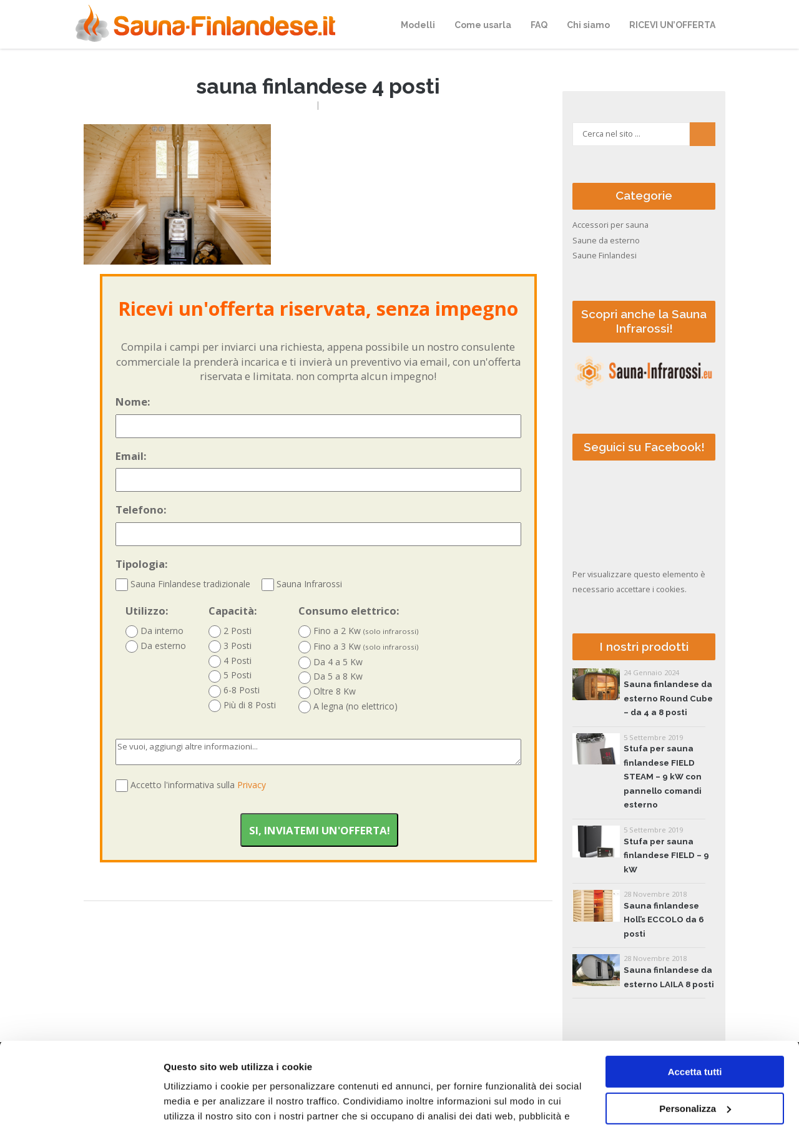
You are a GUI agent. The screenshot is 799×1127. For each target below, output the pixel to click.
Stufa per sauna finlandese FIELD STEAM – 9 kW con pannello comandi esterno (663, 776)
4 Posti (230, 661)
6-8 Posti (234, 690)
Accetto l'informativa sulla (198, 785)
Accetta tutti (695, 993)
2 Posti (230, 631)
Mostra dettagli (197, 1102)
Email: (318, 470)
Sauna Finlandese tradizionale (182, 584)
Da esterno (155, 646)
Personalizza (695, 1030)
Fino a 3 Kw (358, 646)
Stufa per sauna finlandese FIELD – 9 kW (666, 855)
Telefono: (318, 524)
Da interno (154, 631)
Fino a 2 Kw (358, 631)
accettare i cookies (650, 589)
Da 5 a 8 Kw (330, 676)
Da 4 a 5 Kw (330, 662)
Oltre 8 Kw (327, 691)
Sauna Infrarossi (302, 584)
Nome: (318, 416)
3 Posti (230, 646)
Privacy (251, 785)
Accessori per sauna (610, 225)
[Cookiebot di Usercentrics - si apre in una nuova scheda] (80, 1102)
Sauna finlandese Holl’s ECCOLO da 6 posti (664, 920)
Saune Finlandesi (604, 255)
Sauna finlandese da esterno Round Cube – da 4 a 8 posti (668, 698)
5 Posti (230, 675)
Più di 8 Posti (242, 705)
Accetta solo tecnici (695, 1066)
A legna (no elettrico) (348, 706)
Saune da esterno (606, 240)
